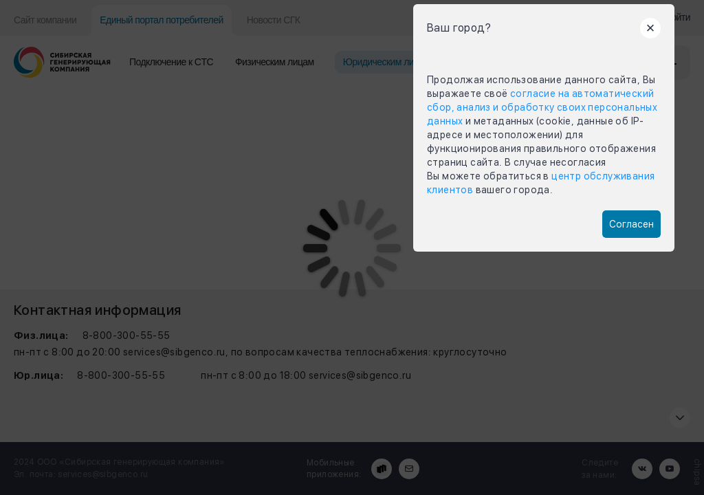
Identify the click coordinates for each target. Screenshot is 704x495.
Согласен (631, 224)
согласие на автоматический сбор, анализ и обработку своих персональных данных (542, 107)
